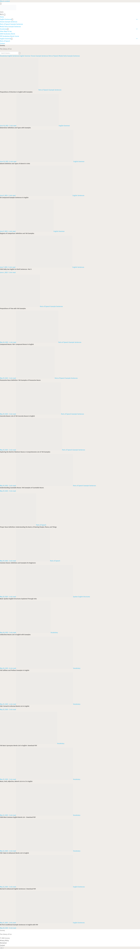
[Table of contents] (0, 948)
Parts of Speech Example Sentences (11, 22)
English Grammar (5, 36)
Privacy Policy (4, 940)
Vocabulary (3, 26)
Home (2, 14)
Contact (2, 41)
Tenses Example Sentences (8, 19)
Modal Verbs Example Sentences (10, 24)
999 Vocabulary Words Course (9, 34)
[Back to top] (2, 948)
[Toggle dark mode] (2, 44)
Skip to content (5, 1)
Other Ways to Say (6, 29)
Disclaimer (3, 943)
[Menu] (0, 4)
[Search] (0, 44)
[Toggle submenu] (12, 17)
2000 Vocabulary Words (7, 31)
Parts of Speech (5, 39)
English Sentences (6, 17)
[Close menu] (4, 12)
